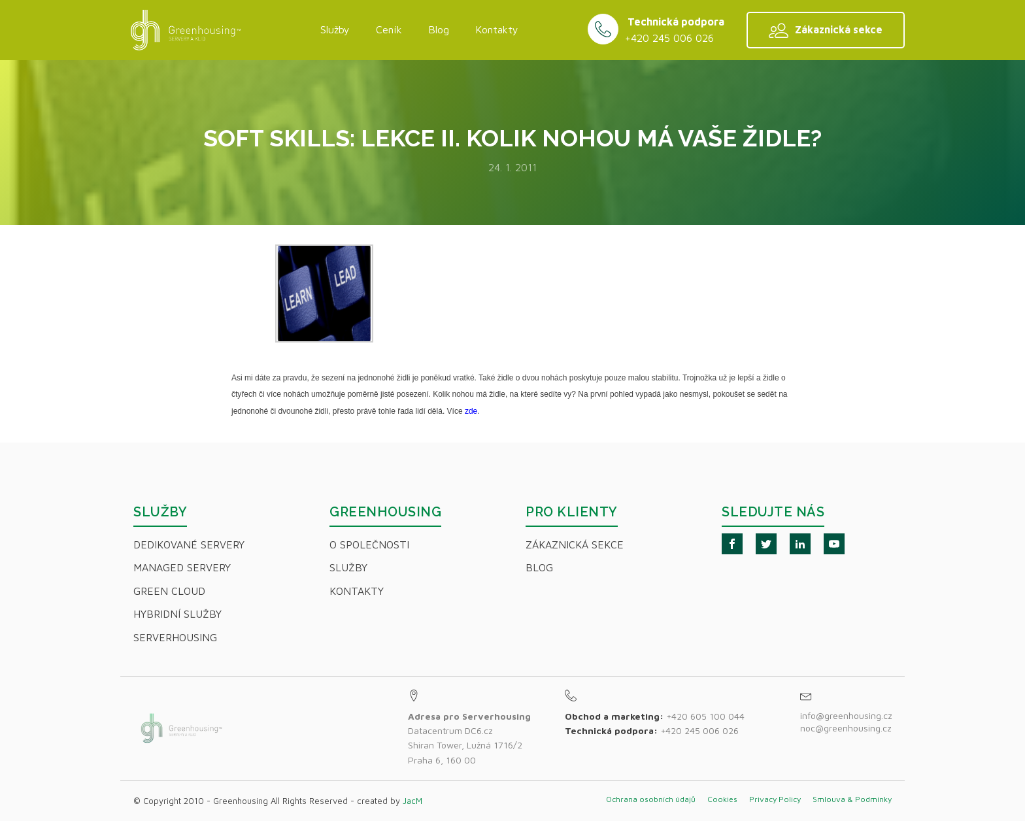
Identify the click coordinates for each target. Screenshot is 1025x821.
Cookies (722, 799)
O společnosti (369, 544)
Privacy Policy (775, 799)
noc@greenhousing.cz (846, 727)
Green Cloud (169, 591)
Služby (335, 29)
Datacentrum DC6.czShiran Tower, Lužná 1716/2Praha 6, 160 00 (469, 738)
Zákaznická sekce (575, 544)
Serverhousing (175, 637)
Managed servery (182, 567)
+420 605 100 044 (705, 716)
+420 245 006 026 (669, 38)
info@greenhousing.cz (847, 715)
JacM (412, 801)
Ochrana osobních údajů (651, 799)
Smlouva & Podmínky (852, 799)
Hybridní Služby (177, 614)
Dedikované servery (188, 544)
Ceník (389, 29)
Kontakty (496, 29)
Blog (438, 29)
